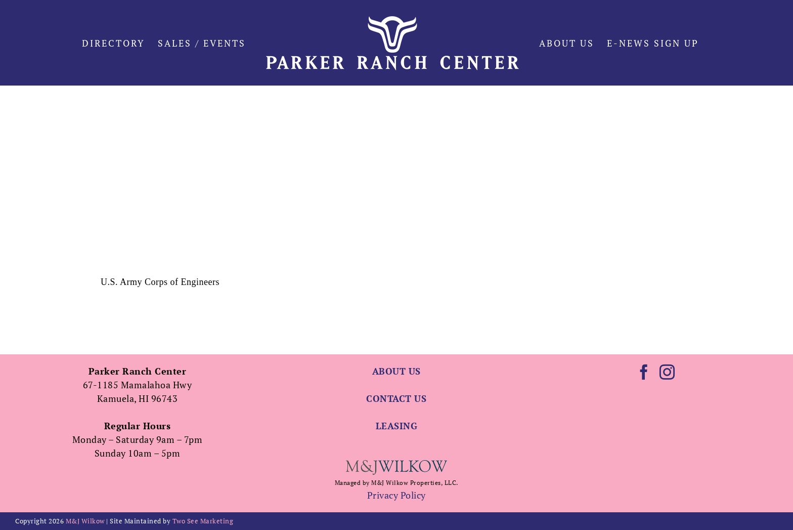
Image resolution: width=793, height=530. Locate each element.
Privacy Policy (396, 495)
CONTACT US (396, 398)
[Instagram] (667, 372)
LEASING (397, 426)
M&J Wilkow (85, 520)
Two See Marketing (203, 520)
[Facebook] (644, 372)
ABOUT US (396, 371)
